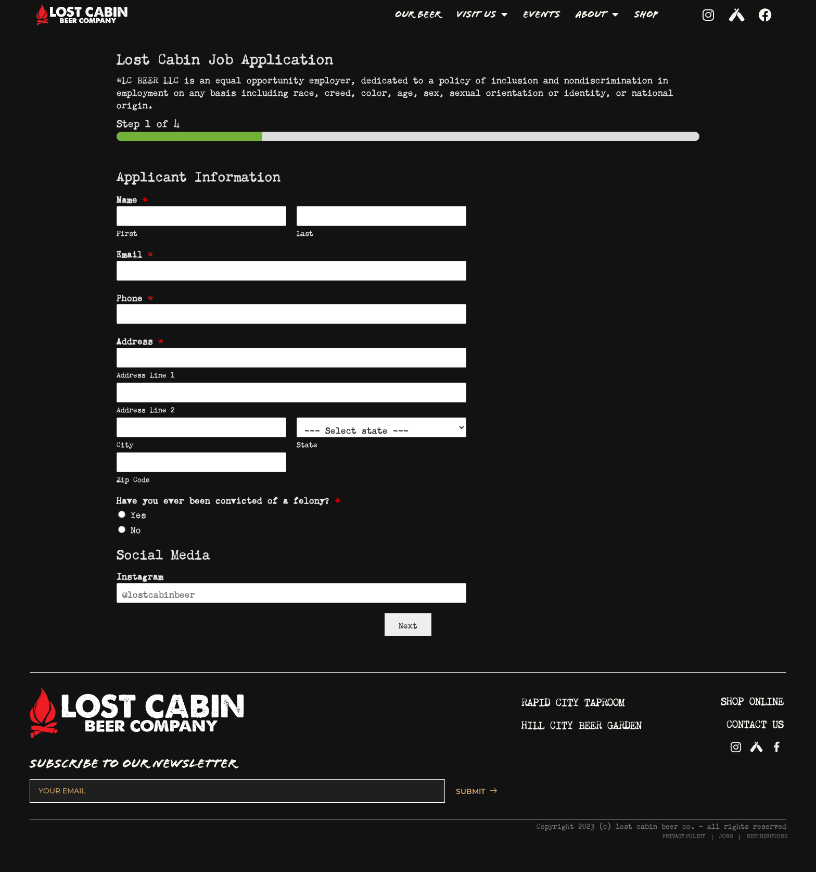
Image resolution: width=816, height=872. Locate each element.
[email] (237, 791)
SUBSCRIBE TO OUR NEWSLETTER (133, 764)
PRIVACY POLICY (683, 837)
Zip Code (133, 478)
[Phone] (291, 314)
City (125, 443)
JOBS (726, 837)
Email (135, 253)
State (307, 443)
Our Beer (418, 14)
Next (408, 624)
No (136, 528)
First (127, 232)
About (597, 14)
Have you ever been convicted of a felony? (228, 499)
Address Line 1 (146, 374)
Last (305, 232)
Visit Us (481, 14)
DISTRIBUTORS (767, 837)
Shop (646, 14)
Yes (138, 513)
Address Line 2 (146, 409)
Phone (135, 296)
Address (140, 340)
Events (541, 14)
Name (132, 198)
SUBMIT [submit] (471, 791)
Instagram (140, 575)
